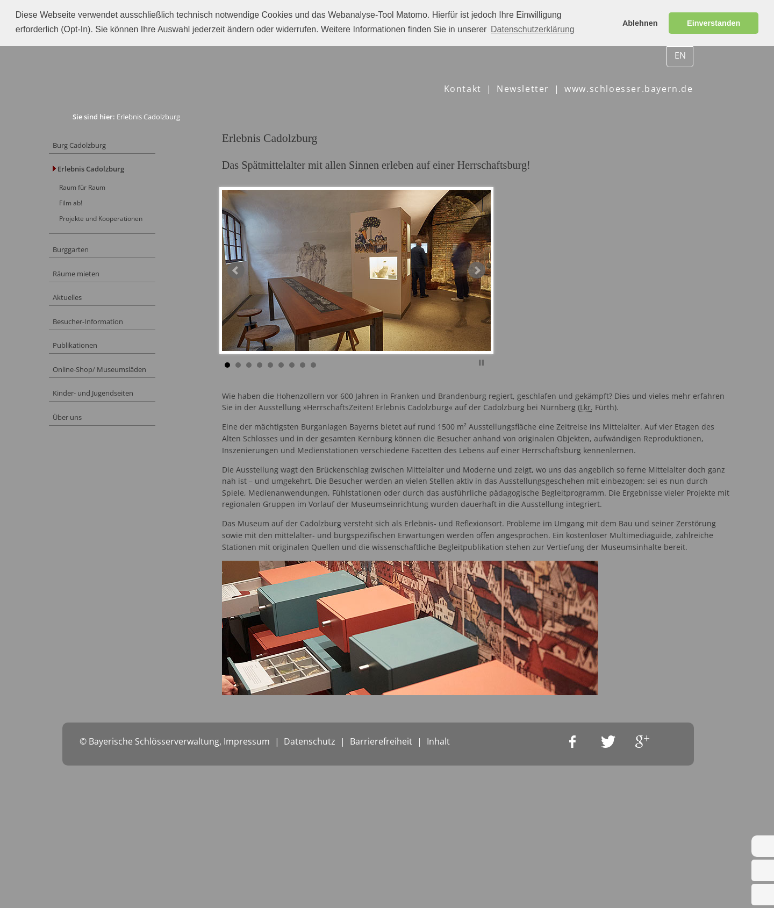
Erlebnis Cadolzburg (114, 173)
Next (502, 290)
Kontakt (463, 89)
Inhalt (438, 892)
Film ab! (94, 211)
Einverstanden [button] (713, 23)
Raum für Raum (107, 194)
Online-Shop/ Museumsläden (128, 395)
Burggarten (95, 263)
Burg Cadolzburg (105, 146)
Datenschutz (309, 892)
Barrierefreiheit (381, 892)
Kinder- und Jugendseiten (121, 422)
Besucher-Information (114, 342)
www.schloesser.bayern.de (628, 89)
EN (680, 55)
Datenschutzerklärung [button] (533, 29)
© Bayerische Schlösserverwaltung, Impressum (175, 892)
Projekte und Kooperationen (128, 228)
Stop (507, 381)
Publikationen (99, 369)
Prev (261, 290)
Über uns (91, 449)
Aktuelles (91, 316)
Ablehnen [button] (640, 23)
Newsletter (523, 89)
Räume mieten (101, 289)
